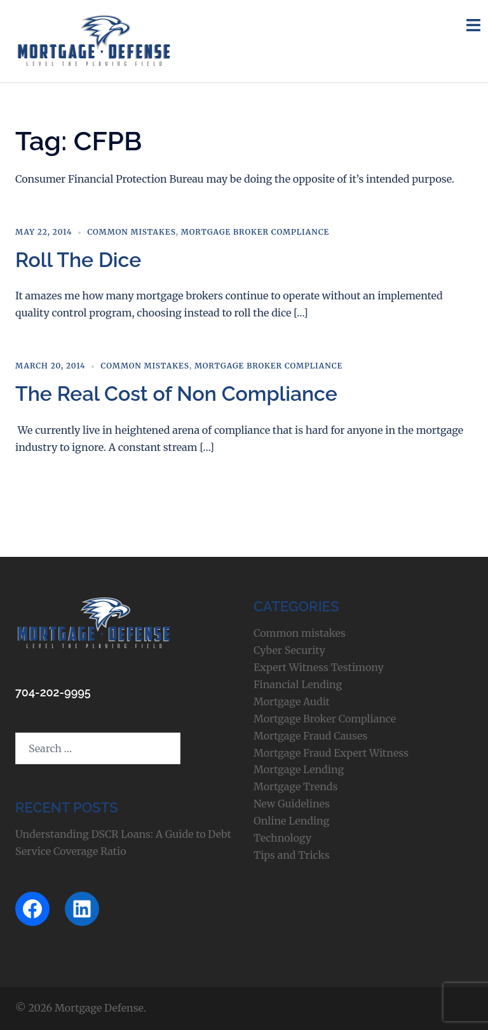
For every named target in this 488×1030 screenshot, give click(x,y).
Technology (282, 837)
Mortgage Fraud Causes (310, 735)
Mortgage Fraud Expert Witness (331, 752)
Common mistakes (131, 232)
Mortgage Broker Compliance (255, 232)
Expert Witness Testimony (319, 667)
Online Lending (291, 820)
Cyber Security (289, 650)
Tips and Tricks (291, 855)
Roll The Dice (78, 259)
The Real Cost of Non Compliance (176, 393)
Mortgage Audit (292, 701)
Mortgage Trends (295, 786)
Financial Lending (298, 684)
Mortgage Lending (299, 769)
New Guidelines (292, 803)
